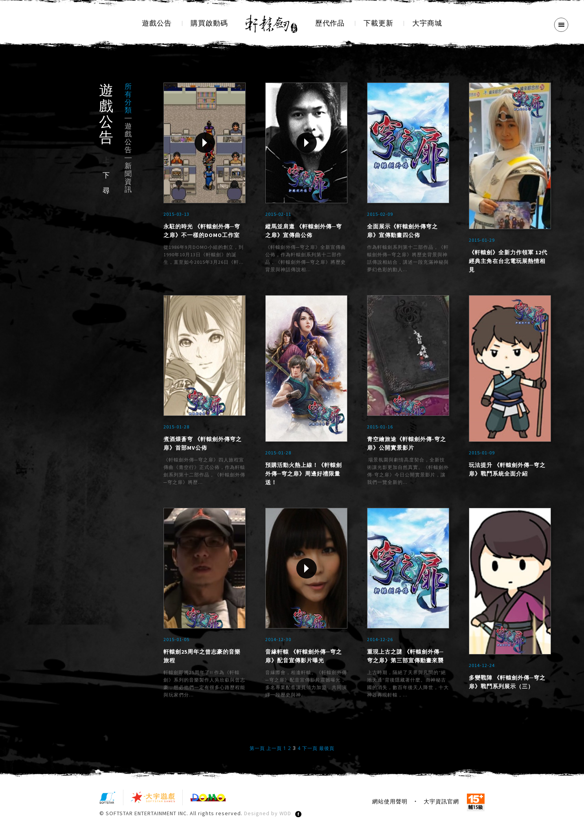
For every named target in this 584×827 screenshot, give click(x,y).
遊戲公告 (128, 138)
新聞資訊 (128, 177)
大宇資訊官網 (441, 804)
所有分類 (128, 98)
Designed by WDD (267, 815)
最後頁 (326, 750)
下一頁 (310, 750)
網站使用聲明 (390, 804)
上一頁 (274, 750)
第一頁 (257, 750)
